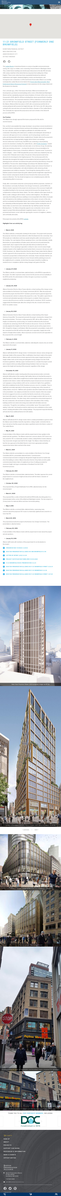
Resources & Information (14, 1151)
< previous (26, 830)
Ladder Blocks (9, 66)
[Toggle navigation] (59, 2)
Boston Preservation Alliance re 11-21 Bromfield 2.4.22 (26, 570)
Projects (7, 1145)
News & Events (10, 1155)
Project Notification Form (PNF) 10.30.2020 (22, 559)
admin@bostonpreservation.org (15, 1182)
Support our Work (12, 1148)
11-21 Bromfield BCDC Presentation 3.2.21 (21, 563)
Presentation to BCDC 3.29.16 (17, 548)
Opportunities (10, 1158)
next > (36, 830)
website (26, 219)
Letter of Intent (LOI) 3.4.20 (16, 555)
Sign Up (7, 1139)
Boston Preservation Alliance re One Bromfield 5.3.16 (26, 551)
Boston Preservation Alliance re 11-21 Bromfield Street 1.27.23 (29, 574)
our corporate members (33, 1113)
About (6, 1142)
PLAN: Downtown (42, 144)
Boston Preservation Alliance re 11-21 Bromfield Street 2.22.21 (29, 566)
